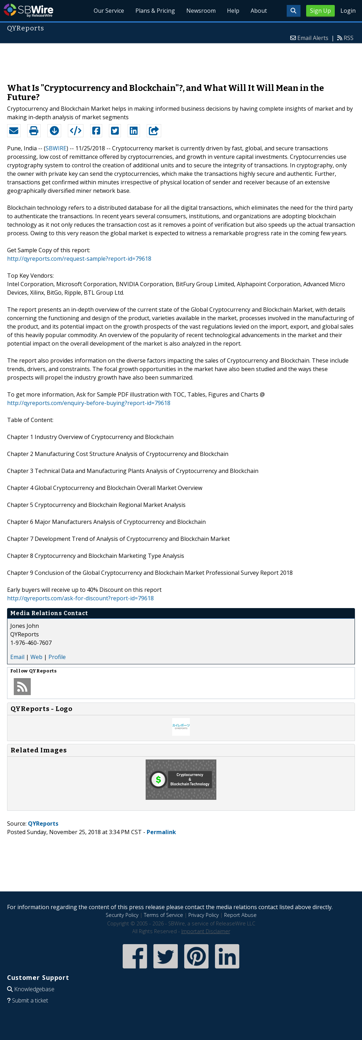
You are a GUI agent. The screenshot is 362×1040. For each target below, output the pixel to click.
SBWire (28, 10)
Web (36, 657)
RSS (349, 38)
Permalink (161, 832)
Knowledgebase (34, 989)
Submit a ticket (30, 1000)
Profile (57, 657)
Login (348, 11)
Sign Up (320, 11)
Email (17, 657)
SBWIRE (56, 148)
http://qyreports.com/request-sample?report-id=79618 (79, 258)
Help (233, 11)
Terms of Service (163, 915)
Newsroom (201, 11)
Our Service (109, 11)
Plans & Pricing (155, 11)
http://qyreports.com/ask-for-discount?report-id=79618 (80, 598)
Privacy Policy (203, 915)
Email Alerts (312, 38)
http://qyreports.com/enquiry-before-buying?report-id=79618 (88, 403)
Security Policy (122, 915)
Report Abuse (240, 915)
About (259, 11)
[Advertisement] (181, 60)
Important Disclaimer (205, 931)
